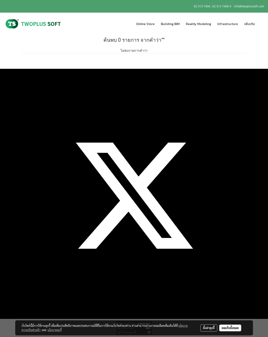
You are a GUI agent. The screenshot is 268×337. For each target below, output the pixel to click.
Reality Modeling (198, 23)
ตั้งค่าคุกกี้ (209, 328)
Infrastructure (227, 23)
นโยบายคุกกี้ (55, 330)
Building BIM (170, 23)
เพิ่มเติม (249, 23)
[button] (261, 23)
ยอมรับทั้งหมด (230, 328)
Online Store (145, 23)
